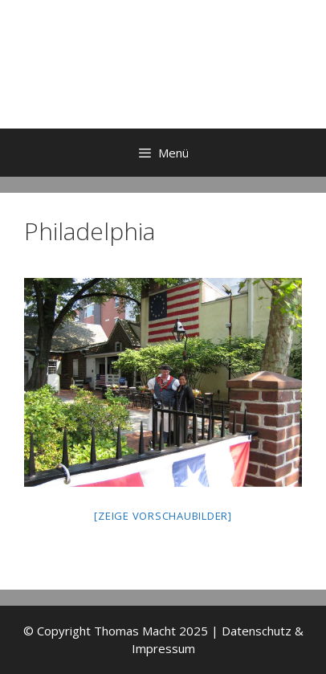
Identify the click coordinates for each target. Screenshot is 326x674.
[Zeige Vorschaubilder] (163, 516)
